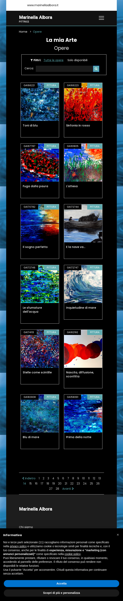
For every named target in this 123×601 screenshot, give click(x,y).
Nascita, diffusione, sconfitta (80, 374)
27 (51, 489)
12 (94, 478)
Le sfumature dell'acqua (32, 310)
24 (85, 483)
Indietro (29, 478)
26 (98, 483)
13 (99, 478)
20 (60, 483)
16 (36, 483)
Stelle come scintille (37, 372)
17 (42, 483)
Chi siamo (26, 527)
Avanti (68, 489)
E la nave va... (75, 247)
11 (89, 478)
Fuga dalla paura (35, 186)
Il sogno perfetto (35, 247)
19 (53, 483)
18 (48, 483)
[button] (118, 535)
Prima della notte (78, 437)
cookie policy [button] (72, 554)
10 (83, 478)
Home (23, 31)
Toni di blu (30, 125)
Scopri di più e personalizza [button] (61, 592)
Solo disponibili (77, 60)
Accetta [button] (62, 583)
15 (30, 483)
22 (71, 483)
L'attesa (72, 186)
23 (78, 483)
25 (91, 483)
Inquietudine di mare (81, 308)
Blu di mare (31, 437)
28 (57, 489)
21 (66, 483)
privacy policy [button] (18, 546)
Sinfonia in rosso (78, 125)
